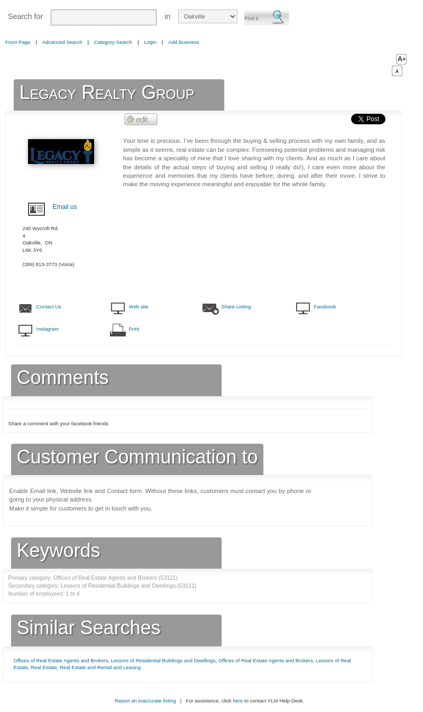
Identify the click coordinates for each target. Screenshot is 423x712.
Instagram (47, 329)
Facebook (325, 306)
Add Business (183, 42)
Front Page (17, 42)
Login (150, 42)
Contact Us (48, 306)
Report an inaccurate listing (145, 701)
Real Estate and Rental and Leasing (100, 667)
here (238, 701)
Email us (65, 207)
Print (134, 329)
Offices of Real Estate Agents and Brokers (61, 660)
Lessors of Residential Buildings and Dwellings (163, 660)
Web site (139, 306)
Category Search (113, 42)
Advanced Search (62, 42)
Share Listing (236, 306)
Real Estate (44, 667)
